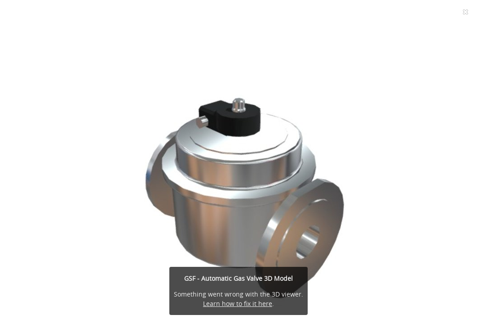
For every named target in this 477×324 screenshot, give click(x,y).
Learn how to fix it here (237, 303)
